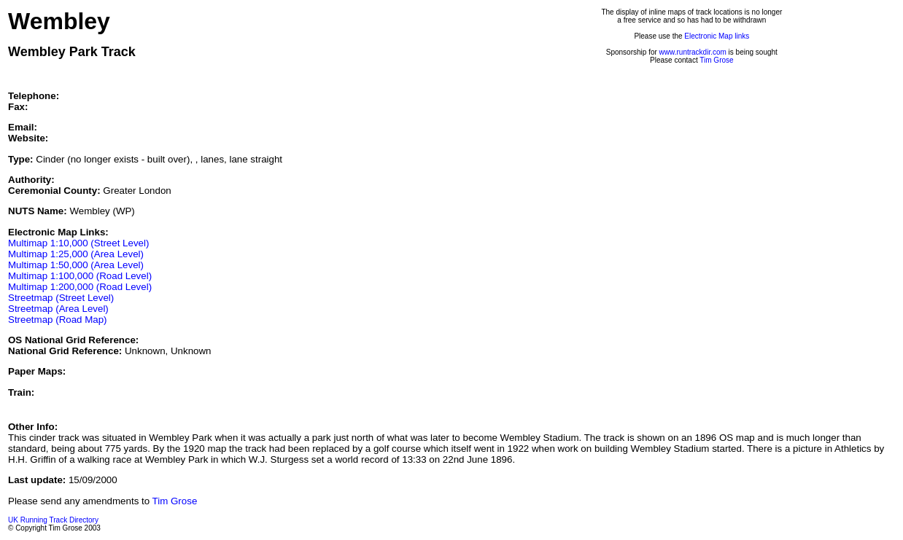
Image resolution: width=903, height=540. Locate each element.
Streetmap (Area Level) (58, 308)
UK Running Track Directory (53, 520)
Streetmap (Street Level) (61, 297)
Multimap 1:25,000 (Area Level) (76, 254)
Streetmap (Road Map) (57, 319)
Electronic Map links (716, 36)
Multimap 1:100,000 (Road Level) (80, 275)
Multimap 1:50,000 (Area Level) (76, 264)
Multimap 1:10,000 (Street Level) (78, 243)
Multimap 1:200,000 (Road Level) (80, 286)
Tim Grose (716, 60)
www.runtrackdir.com (692, 52)
